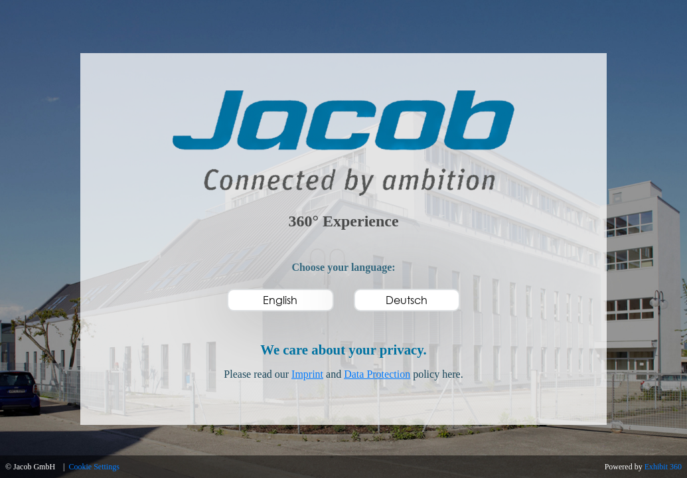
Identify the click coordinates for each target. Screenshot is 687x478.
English (280, 300)
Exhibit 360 (663, 466)
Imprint (307, 374)
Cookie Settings (94, 466)
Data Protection (377, 374)
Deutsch (406, 300)
